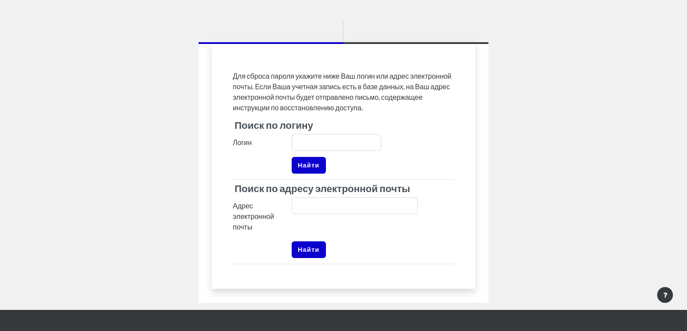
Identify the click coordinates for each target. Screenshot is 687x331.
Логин (242, 142)
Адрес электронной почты (253, 216)
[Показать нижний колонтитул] (665, 295)
